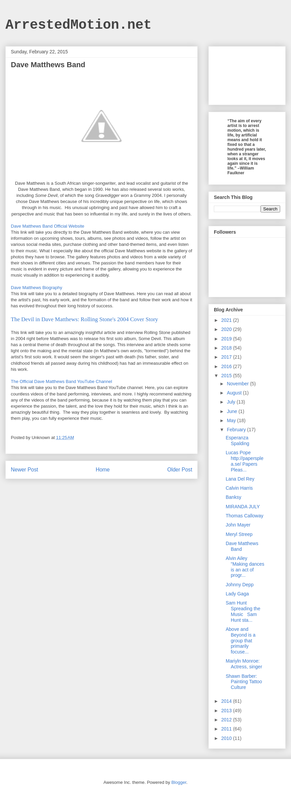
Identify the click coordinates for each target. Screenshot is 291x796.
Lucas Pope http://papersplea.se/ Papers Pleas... (245, 461)
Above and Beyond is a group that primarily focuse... (240, 640)
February (237, 429)
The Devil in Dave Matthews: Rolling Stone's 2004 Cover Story (84, 319)
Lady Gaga (237, 593)
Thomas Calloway (244, 515)
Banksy (233, 497)
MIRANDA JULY (243, 506)
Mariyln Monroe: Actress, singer (244, 663)
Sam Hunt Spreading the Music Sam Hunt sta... (243, 611)
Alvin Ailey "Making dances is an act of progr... (245, 567)
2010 (227, 738)
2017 (227, 357)
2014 (227, 701)
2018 (227, 348)
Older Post (179, 469)
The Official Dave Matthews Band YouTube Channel (61, 381)
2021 (227, 320)
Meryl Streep (239, 534)
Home (103, 469)
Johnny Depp (240, 584)
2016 (227, 366)
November (238, 383)
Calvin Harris (239, 488)
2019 (227, 338)
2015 (227, 375)
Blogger (178, 782)
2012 (227, 719)
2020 (227, 329)
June (232, 411)
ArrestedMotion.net (78, 25)
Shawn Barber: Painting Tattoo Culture (244, 681)
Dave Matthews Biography (36, 287)
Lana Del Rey (240, 479)
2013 (227, 710)
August (235, 392)
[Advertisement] (247, 74)
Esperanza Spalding (237, 440)
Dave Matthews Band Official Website (47, 226)
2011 (227, 728)
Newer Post (24, 469)
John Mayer (238, 525)
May (232, 420)
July (232, 402)
